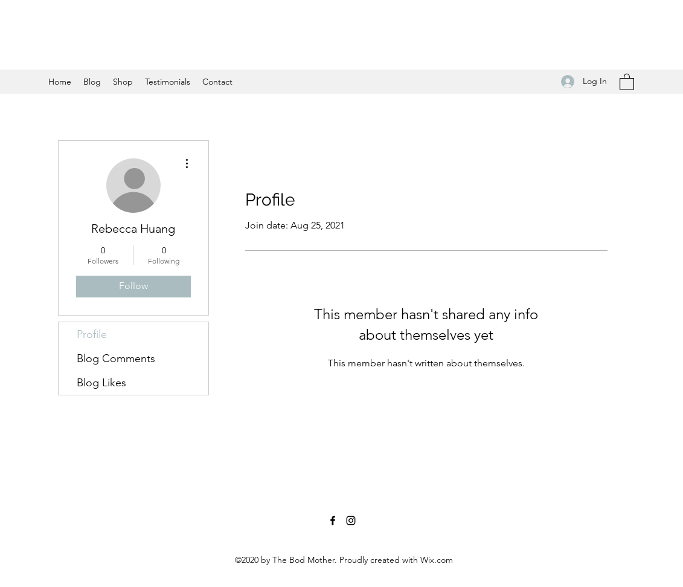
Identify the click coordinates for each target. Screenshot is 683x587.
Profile (92, 334)
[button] (627, 81)
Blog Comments (116, 358)
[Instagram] (351, 520)
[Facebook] (333, 520)
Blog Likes (101, 382)
